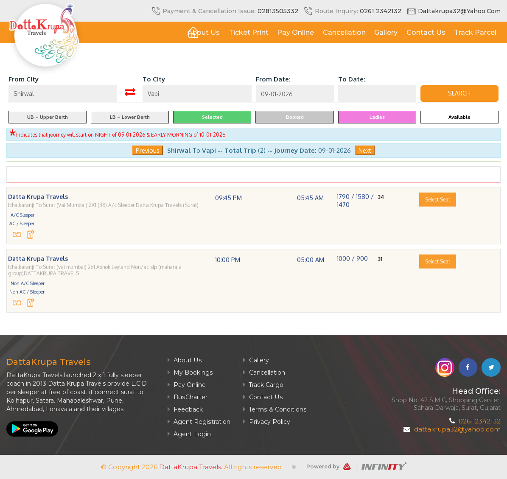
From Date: (273, 80)
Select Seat (437, 212)
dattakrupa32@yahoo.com (459, 11)
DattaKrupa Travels (190, 467)
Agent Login (189, 434)
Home (170, 32)
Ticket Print (247, 32)
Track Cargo (263, 385)
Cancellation (343, 32)
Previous (148, 150)
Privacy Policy (266, 422)
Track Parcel (475, 32)
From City (23, 80)
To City (154, 80)
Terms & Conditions (274, 409)
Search (459, 93)
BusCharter (187, 397)
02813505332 (278, 11)
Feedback (185, 409)
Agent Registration (199, 422)
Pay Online (294, 32)
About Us (202, 32)
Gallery (385, 32)
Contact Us (425, 32)
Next (365, 150)
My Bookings (190, 372)
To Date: (351, 80)
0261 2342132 (380, 11)
